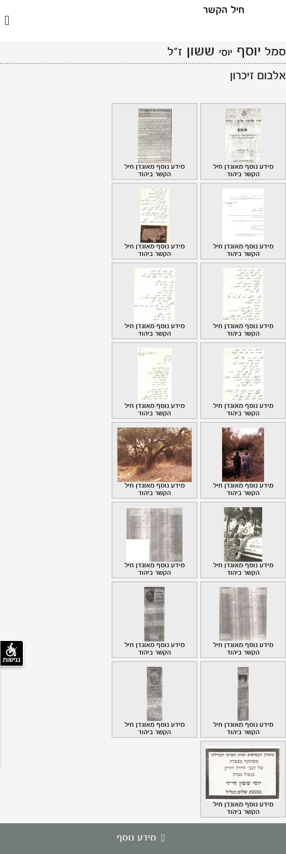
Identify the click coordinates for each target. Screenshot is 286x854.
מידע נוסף (143, 838)
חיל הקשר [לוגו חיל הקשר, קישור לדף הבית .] (223, 10)
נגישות (12, 653)
